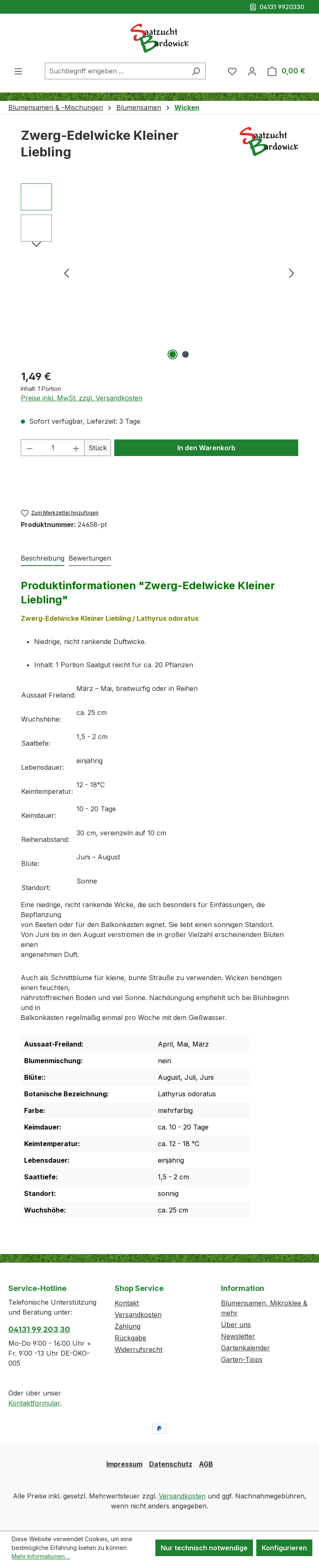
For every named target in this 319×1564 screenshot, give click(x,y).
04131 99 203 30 (39, 1329)
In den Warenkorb (206, 448)
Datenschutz (170, 1464)
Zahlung (127, 1326)
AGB (206, 1464)
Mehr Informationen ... (41, 1556)
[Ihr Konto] (252, 71)
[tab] (42, 558)
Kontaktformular (34, 1403)
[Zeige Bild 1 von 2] (172, 354)
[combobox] (115, 71)
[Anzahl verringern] (29, 447)
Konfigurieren (284, 1548)
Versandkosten (138, 1314)
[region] (159, 272)
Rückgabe (130, 1338)
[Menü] (18, 71)
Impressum (124, 1464)
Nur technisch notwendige (204, 1548)
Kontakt (127, 1303)
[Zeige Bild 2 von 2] (185, 354)
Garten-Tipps (242, 1359)
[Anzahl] (53, 447)
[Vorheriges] (66, 272)
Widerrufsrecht (138, 1349)
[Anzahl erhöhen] (76, 447)
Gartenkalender (245, 1348)
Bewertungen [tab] (90, 558)
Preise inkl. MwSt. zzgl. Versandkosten (81, 398)
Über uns (236, 1324)
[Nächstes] (291, 272)
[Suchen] (196, 71)
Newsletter (238, 1336)
